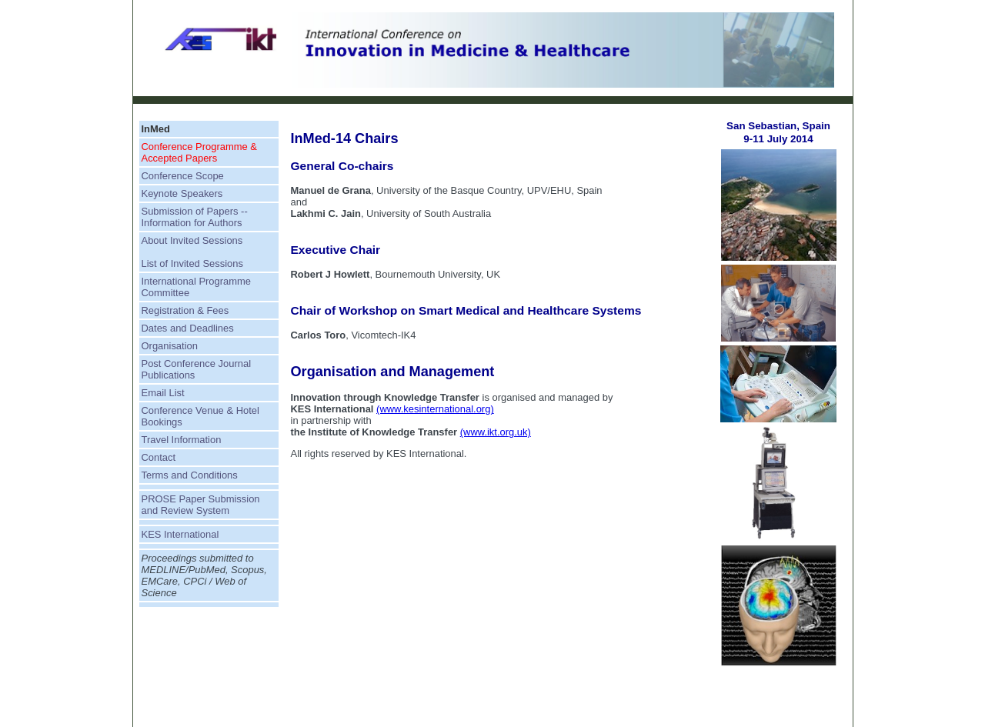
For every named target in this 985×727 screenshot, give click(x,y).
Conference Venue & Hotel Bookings (200, 416)
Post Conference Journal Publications (197, 369)
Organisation (170, 346)
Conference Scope (183, 176)
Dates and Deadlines (188, 328)
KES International (180, 534)
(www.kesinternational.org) (435, 409)
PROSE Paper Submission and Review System (201, 504)
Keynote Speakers (182, 193)
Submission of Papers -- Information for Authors (195, 216)
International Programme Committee (197, 286)
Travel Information (182, 439)
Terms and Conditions (190, 475)
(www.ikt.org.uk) (495, 432)
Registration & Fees (185, 310)
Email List (163, 393)
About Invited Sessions (192, 240)
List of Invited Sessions (192, 263)
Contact (159, 457)
